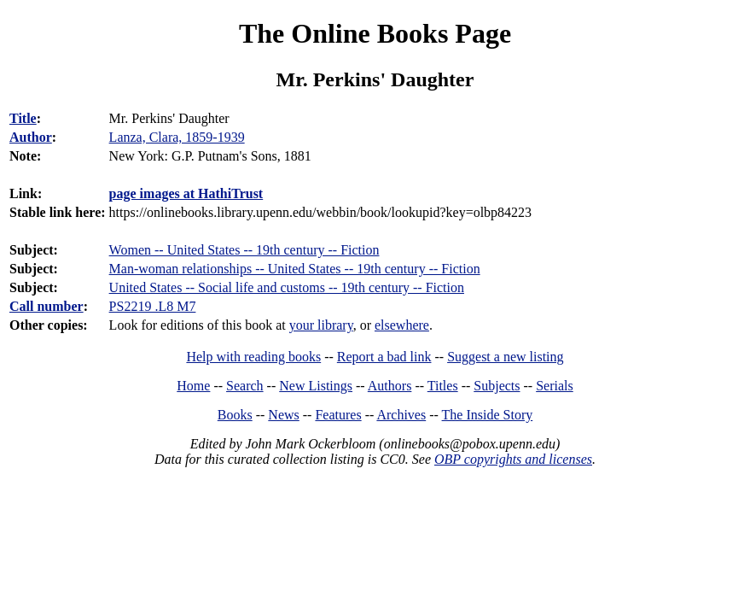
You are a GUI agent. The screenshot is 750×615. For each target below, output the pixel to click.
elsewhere (402, 325)
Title (23, 118)
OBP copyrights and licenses (513, 459)
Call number (46, 306)
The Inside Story (487, 414)
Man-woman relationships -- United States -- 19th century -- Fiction (294, 268)
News (283, 414)
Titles (442, 385)
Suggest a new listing (505, 356)
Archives (401, 414)
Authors (390, 385)
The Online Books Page (375, 33)
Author (30, 137)
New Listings (315, 385)
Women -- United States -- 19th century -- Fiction (244, 250)
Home (193, 385)
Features (338, 414)
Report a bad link (384, 356)
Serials (554, 385)
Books (235, 414)
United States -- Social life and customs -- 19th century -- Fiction (286, 287)
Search (245, 385)
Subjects (497, 385)
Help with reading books (253, 356)
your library (321, 325)
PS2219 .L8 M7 (152, 306)
